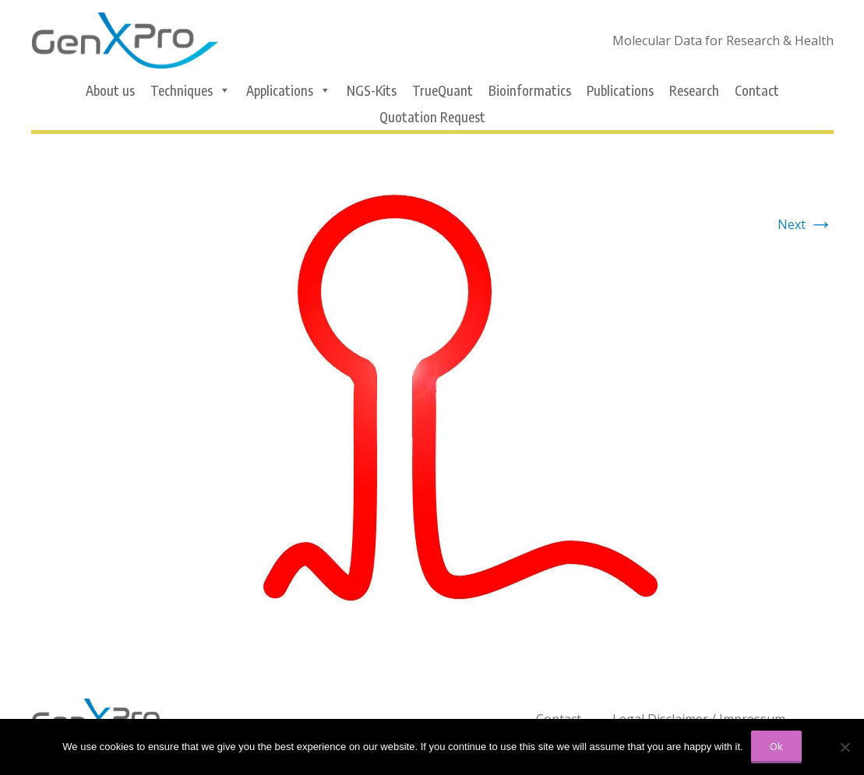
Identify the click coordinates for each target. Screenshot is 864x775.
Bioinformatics (529, 90)
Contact (757, 90)
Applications (288, 90)
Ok (776, 746)
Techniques (190, 90)
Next (806, 224)
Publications (620, 90)
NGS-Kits (372, 90)
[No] (844, 747)
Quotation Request (432, 116)
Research (694, 90)
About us (110, 90)
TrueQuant (442, 90)
